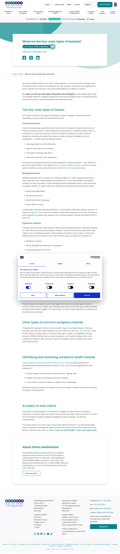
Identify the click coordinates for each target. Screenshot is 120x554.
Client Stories (45, 5)
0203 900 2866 (107, 514)
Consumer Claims (91, 12)
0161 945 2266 (99, 506)
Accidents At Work (8, 12)
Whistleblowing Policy (71, 545)
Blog (21, 75)
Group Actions (112, 12)
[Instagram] (35, 535)
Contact (62, 5)
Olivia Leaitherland (42, 46)
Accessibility (67, 547)
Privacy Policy (35, 545)
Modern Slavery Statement (102, 545)
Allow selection (60, 295)
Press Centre (13, 545)
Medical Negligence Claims (55, 12)
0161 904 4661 (105, 510)
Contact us (103, 528)
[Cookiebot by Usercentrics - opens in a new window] (92, 257)
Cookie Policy (45, 545)
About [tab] (88, 263)
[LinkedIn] (41, 535)
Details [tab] (60, 263)
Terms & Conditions (86, 545)
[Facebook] (38, 535)
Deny (33, 295)
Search (73, 4)
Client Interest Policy (57, 545)
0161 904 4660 (90, 4)
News (55, 5)
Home (15, 75)
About (33, 5)
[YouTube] (48, 535)
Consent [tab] (32, 263)
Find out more (31, 475)
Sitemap (59, 547)
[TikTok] (51, 535)
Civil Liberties (102, 12)
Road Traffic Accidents (23, 12)
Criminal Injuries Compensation (74, 12)
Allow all (87, 295)
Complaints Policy (24, 545)
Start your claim (108, 4)
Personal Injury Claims (38, 12)
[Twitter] (45, 535)
